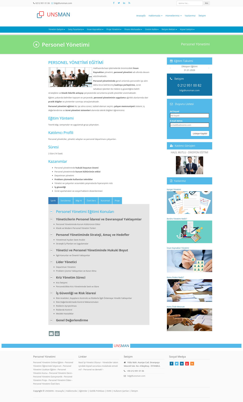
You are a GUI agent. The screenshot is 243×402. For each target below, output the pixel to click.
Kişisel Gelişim (187, 29)
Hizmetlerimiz (174, 15)
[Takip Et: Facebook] (114, 3)
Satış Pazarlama (76, 29)
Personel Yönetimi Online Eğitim (48, 362)
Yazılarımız (190, 15)
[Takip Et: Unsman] (124, 3)
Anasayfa (141, 15)
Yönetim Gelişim (57, 29)
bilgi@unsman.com (63, 3)
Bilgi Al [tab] (79, 200)
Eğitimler (83, 390)
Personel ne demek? (92, 369)
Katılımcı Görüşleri (185, 145)
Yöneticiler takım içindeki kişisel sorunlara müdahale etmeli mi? (98, 366)
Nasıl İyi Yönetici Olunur (90, 362)
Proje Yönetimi (113, 29)
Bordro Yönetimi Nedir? (189, 230)
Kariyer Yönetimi (189, 201)
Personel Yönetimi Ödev (60, 380)
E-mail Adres (176, 120)
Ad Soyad (174, 111)
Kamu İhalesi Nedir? (189, 289)
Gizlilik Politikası (97, 390)
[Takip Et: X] (119, 3)
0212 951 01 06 (42, 3)
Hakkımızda (155, 15)
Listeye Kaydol (200, 133)
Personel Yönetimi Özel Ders (46, 383)
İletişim (202, 15)
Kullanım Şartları (121, 390)
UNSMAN (49, 390)
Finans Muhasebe (133, 29)
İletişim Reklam (169, 29)
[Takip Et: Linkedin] (182, 363)
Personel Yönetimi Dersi (60, 373)
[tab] (53, 200)
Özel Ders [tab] (91, 200)
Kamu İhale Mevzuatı (189, 318)
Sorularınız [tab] (66, 200)
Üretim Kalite (152, 29)
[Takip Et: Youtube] (187, 363)
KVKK (109, 390)
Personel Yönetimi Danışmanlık (48, 376)
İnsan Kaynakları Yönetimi (189, 259)
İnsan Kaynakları (95, 29)
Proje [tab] (117, 200)
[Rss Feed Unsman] (129, 3)
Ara (206, 3)
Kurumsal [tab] (105, 200)
